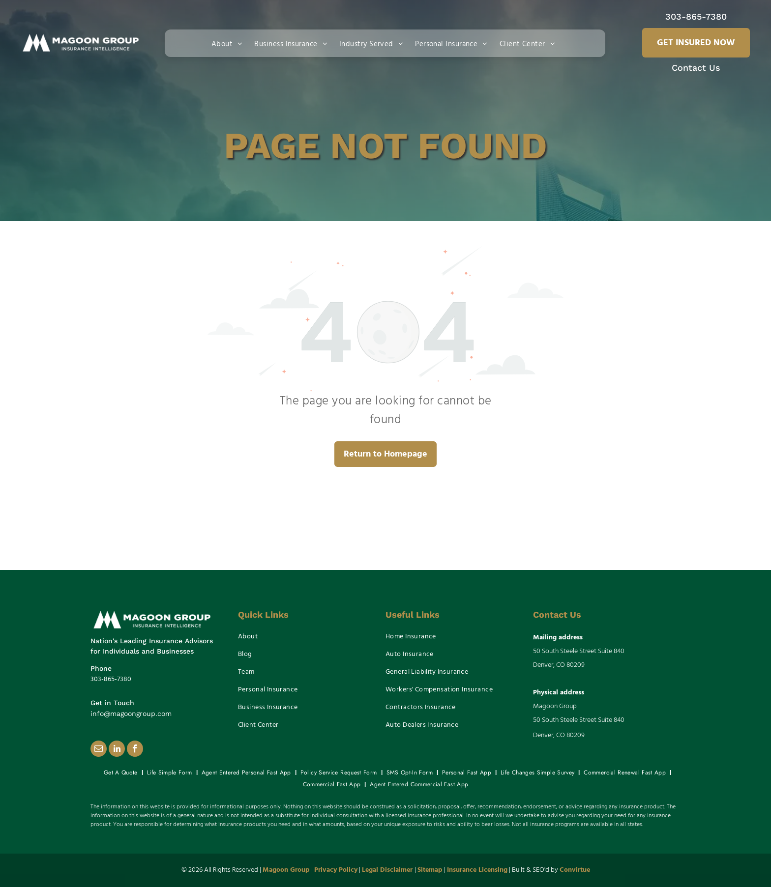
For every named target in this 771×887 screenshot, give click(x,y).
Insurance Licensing (477, 870)
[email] (98, 750)
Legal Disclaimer (387, 870)
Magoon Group (286, 870)
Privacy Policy (335, 870)
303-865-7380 (696, 16)
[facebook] (135, 750)
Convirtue (575, 870)
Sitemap (430, 870)
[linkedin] (117, 750)
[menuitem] (229, 43)
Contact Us (696, 67)
